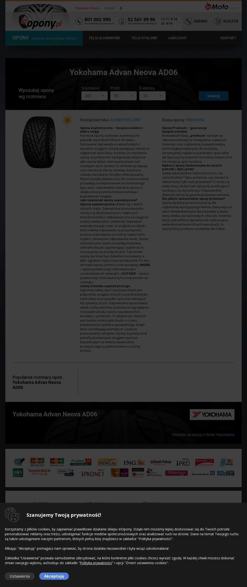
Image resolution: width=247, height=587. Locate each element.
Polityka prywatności (96, 563)
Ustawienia (20, 576)
